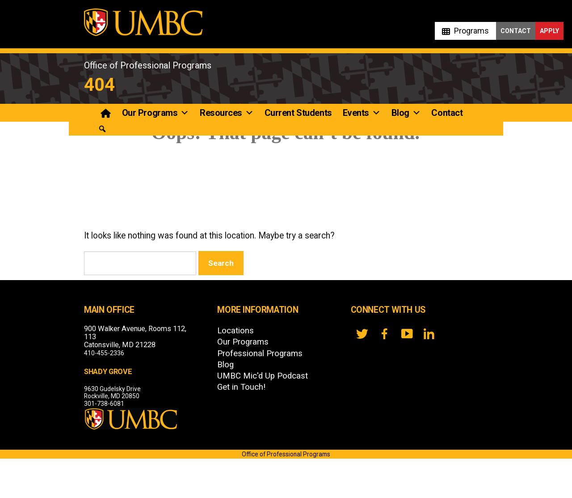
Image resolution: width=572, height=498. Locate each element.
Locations (235, 331)
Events (362, 113)
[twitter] (362, 334)
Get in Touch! (241, 387)
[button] (102, 129)
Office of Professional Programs (147, 65)
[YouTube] (406, 334)
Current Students (298, 112)
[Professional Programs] (107, 113)
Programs (471, 30)
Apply (549, 30)
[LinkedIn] (429, 334)
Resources (227, 113)
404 (99, 84)
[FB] (384, 334)
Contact (515, 30)
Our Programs (155, 113)
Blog (406, 113)
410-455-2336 (104, 353)
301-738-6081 (104, 403)
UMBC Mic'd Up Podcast (262, 376)
